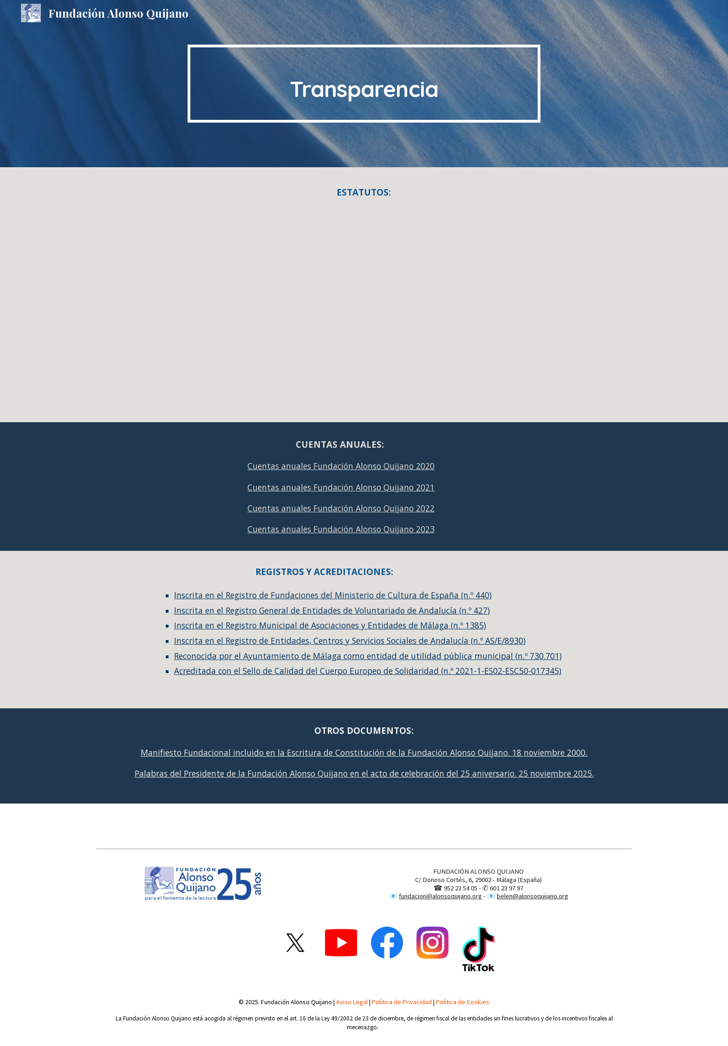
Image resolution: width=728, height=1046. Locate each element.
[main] (364, 84)
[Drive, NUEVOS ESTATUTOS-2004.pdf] (364, 309)
